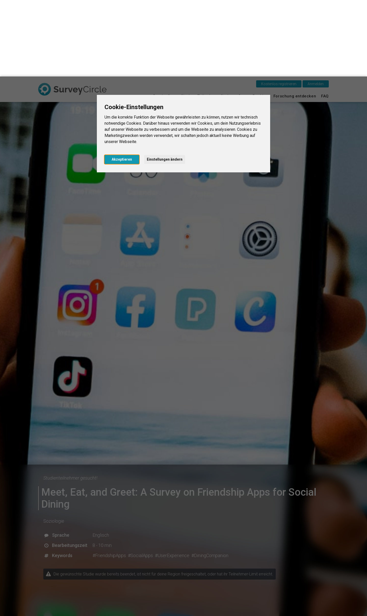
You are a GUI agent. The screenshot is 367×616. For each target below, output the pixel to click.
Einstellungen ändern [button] (164, 83)
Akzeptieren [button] (122, 83)
